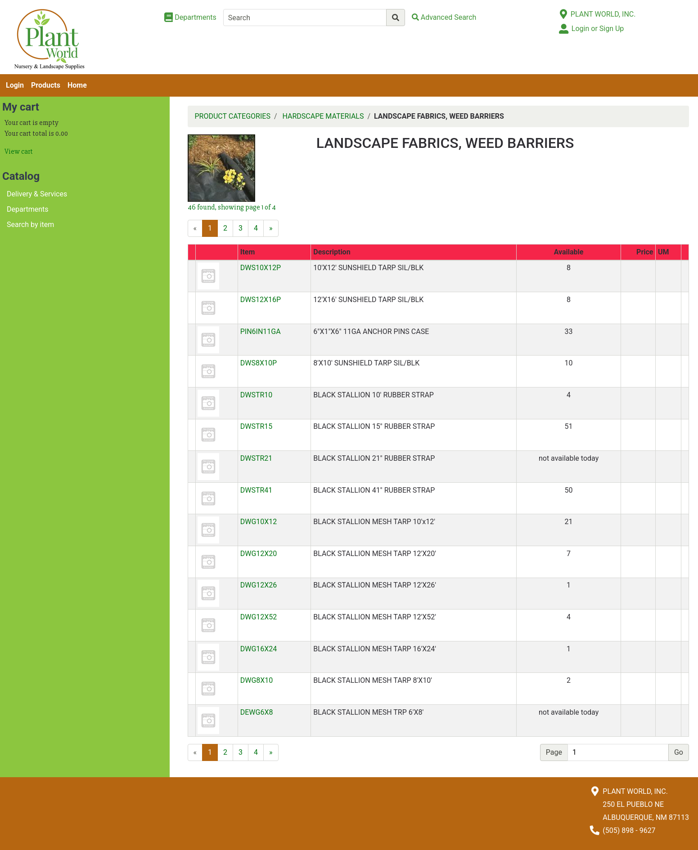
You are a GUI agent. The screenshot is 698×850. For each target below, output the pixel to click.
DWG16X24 (258, 649)
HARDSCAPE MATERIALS (323, 116)
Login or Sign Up (598, 28)
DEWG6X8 (256, 712)
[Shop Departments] (190, 17)
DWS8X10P (258, 363)
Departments (28, 209)
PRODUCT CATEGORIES (232, 116)
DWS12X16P (260, 299)
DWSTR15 (256, 426)
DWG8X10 (256, 680)
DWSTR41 (256, 490)
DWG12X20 (258, 553)
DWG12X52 (258, 617)
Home (77, 85)
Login (15, 85)
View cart (19, 151)
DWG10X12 (258, 521)
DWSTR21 (256, 458)
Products (45, 85)
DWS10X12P (260, 267)
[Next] (271, 228)
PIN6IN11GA (260, 331)
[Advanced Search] (444, 17)
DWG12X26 (258, 585)
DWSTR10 (256, 395)
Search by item (30, 224)
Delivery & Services (37, 194)
